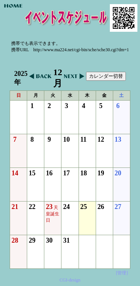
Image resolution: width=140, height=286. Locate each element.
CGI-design (70, 280)
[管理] (122, 273)
